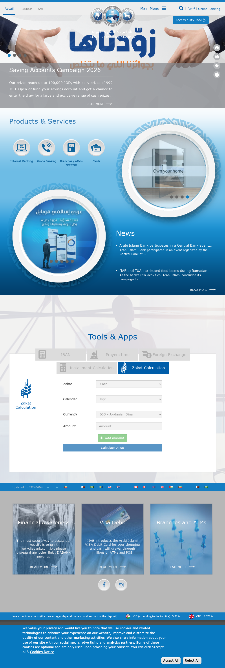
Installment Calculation (92, 367)
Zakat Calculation (150, 367)
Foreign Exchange (169, 354)
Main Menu (153, 8)
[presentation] (128, 463)
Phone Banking (46, 161)
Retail (9, 8)
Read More (95, 104)
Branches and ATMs (181, 522)
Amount (69, 426)
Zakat (67, 384)
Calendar (70, 399)
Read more (198, 289)
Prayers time (118, 354)
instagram (121, 585)
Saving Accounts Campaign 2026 (55, 69)
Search (181, 8)
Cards (96, 161)
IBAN (66, 354)
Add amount (112, 438)
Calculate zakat (112, 448)
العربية (191, 8)
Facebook (104, 585)
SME (41, 8)
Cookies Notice (42, 652)
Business (26, 8)
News (125, 233)
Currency (70, 414)
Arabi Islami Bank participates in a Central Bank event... (165, 245)
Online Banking (209, 8)
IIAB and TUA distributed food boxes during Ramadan (163, 271)
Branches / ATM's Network (71, 163)
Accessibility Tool (189, 20)
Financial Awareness (44, 522)
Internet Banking (21, 161)
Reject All (192, 660)
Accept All (171, 660)
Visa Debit (112, 522)
